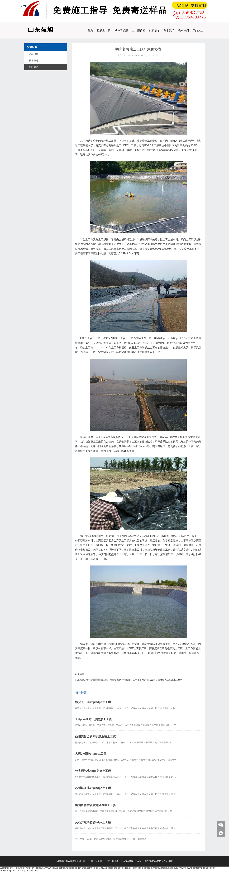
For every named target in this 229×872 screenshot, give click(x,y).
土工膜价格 (138, 30)
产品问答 (33, 54)
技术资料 (33, 60)
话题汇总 (110, 839)
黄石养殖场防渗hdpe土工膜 (93, 822)
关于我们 (168, 30)
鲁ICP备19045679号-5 (154, 861)
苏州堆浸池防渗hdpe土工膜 (93, 788)
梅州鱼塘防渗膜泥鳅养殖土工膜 (95, 805)
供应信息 (98, 839)
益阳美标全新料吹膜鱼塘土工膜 (95, 736)
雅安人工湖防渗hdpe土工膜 (93, 702)
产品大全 (197, 30)
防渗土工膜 (103, 30)
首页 (90, 30)
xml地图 (169, 861)
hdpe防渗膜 (121, 30)
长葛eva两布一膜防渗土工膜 (93, 719)
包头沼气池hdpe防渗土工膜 (93, 770)
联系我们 (183, 30)
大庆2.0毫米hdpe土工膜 (90, 753)
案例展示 (154, 30)
